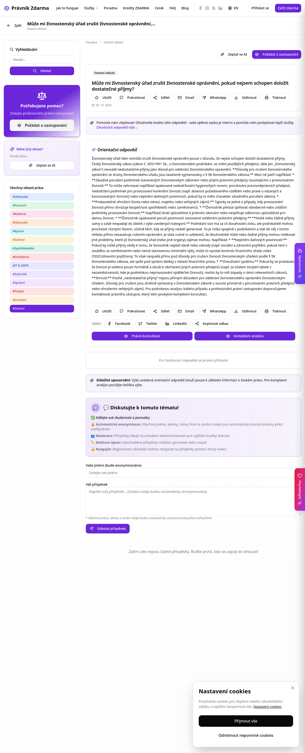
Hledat (42, 70)
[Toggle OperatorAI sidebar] (300, 263)
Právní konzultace (142, 336)
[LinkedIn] (220, 8)
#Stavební (19, 300)
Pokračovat (132, 97)
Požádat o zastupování (42, 125)
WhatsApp (214, 97)
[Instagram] (207, 8)
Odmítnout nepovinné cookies (246, 735)
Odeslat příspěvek (108, 528)
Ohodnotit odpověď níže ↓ (117, 127)
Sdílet (161, 97)
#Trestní (18, 291)
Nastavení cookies (267, 706)
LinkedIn (176, 323)
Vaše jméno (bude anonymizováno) (114, 465)
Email (186, 97)
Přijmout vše (245, 721)
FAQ (172, 8)
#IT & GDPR (20, 265)
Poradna (110, 8)
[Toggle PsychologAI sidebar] (300, 489)
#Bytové (18, 231)
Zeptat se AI (42, 165)
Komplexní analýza (245, 336)
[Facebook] (200, 8)
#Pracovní (19, 205)
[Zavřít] (292, 687)
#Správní (19, 283)
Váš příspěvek (97, 484)
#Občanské (20, 197)
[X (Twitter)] (214, 8)
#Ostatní (19, 308)
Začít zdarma (288, 8)
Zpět (14, 25)
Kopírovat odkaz (212, 323)
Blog (185, 8)
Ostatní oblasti (113, 42)
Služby (91, 8)
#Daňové (19, 240)
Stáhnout (245, 97)
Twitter (147, 323)
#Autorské (20, 274)
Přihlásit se (260, 8)
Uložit (103, 97)
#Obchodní (20, 223)
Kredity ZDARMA (136, 8)
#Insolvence (21, 257)
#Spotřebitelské (23, 248)
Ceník (159, 8)
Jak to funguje (67, 8)
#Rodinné (19, 214)
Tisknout (275, 97)
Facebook (118, 323)
